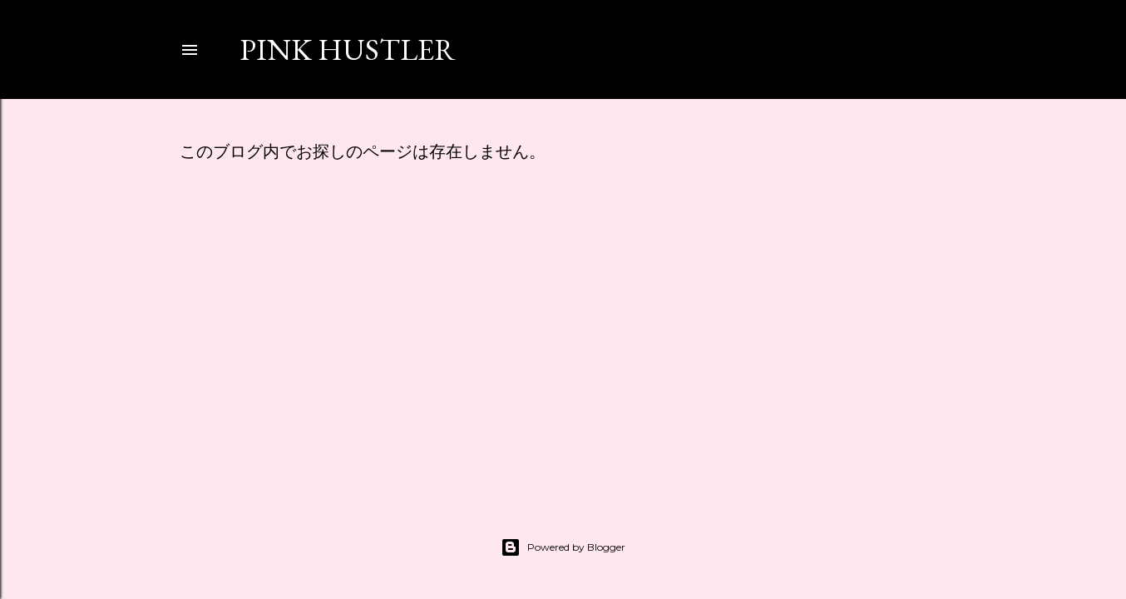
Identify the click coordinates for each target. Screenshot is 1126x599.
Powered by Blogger (563, 547)
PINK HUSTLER (348, 49)
